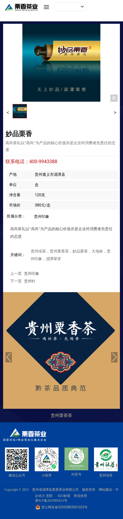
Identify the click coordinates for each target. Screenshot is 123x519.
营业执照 (80, 496)
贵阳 (49, 496)
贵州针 (29, 281)
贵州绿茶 (106, 475)
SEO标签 (64, 496)
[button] (8, 357)
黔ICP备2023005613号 (51, 500)
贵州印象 (41, 216)
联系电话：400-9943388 (31, 161)
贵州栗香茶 (61, 415)
